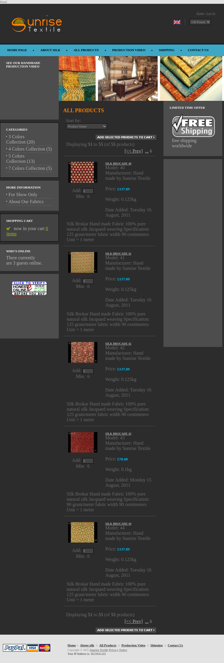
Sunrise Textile (99, 650)
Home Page (17, 50)
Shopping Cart (19, 220)
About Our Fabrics (26, 201)
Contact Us (198, 50)
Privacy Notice (118, 650)
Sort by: (73, 120)
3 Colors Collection (16, 139)
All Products (86, 50)
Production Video (129, 50)
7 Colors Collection (26, 168)
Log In (210, 13)
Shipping (166, 50)
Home (200, 13)
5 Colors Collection (16, 158)
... (147, 151)
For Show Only (22, 194)
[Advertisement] (29, 315)
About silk (50, 50)
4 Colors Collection (26, 148)
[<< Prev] (134, 151)
